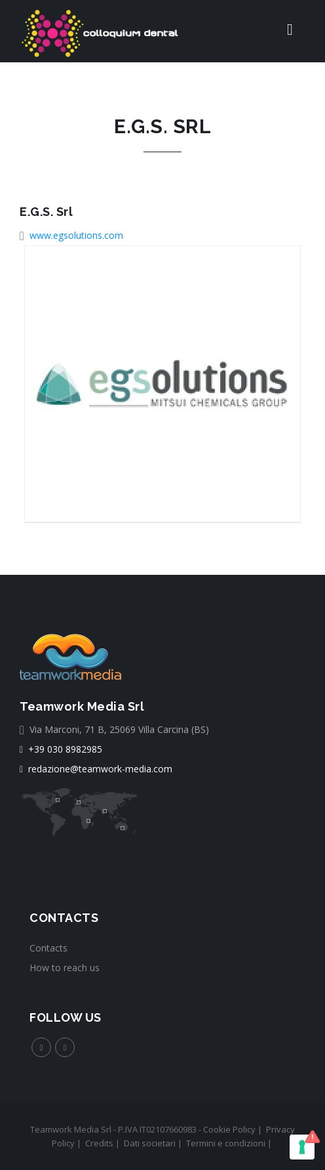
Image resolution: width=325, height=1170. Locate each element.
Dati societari (150, 1143)
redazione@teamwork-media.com (96, 769)
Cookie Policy (229, 1129)
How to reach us (64, 967)
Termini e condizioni (225, 1143)
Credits (99, 1143)
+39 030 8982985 (61, 749)
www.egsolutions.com (76, 235)
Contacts (48, 948)
